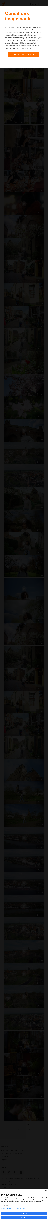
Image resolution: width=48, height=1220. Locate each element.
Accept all (24, 1213)
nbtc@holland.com (26, 48)
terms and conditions (17, 40)
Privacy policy (21, 1208)
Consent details (6, 1208)
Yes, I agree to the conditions (23, 54)
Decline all (24, 1217)
